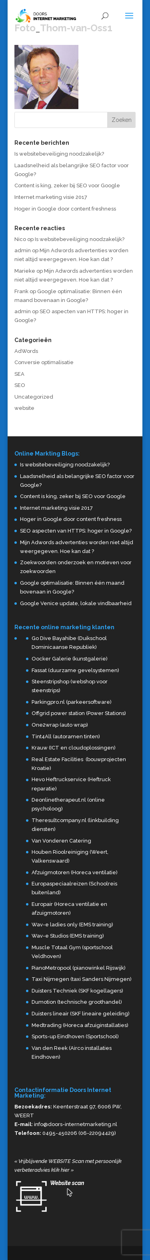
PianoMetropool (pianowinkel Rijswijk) (79, 968)
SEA (19, 374)
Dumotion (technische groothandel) (77, 1002)
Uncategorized (33, 397)
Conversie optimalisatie (44, 362)
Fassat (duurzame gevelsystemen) (75, 670)
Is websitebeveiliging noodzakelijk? (59, 154)
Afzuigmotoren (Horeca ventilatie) (75, 872)
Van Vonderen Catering (61, 841)
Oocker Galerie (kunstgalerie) (70, 659)
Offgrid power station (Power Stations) (79, 713)
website (24, 408)
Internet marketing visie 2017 (50, 197)
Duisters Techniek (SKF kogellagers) (77, 991)
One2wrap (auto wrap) (60, 725)
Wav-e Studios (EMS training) (68, 936)
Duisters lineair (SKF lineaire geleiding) (81, 1014)
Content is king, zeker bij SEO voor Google (67, 185)
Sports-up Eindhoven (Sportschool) (75, 1036)
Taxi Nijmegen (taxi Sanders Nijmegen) (82, 979)
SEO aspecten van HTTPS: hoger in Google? (76, 531)
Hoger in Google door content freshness (65, 209)
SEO (19, 385)
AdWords (26, 351)
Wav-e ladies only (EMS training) (72, 925)
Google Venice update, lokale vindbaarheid (76, 603)
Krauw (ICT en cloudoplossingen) (74, 748)
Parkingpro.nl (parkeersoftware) (72, 702)
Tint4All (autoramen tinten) (66, 736)
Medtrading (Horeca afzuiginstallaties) (80, 1025)
